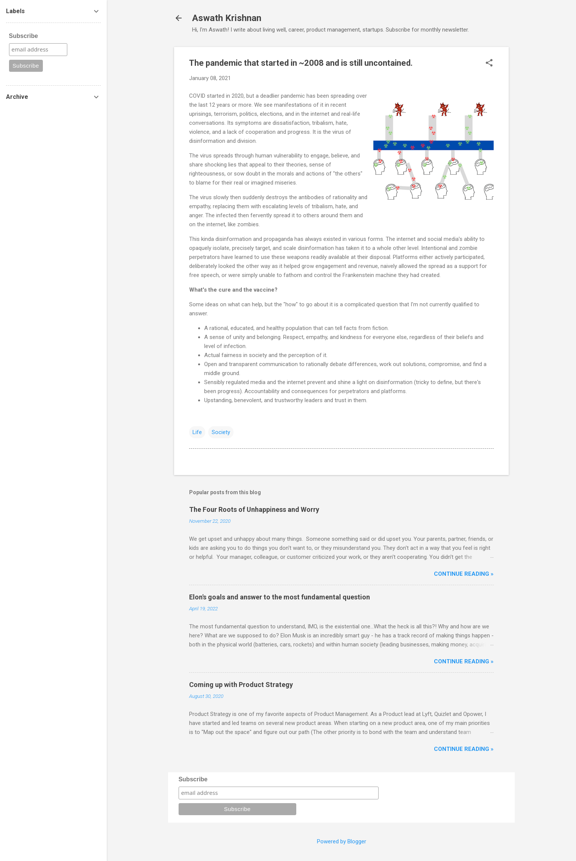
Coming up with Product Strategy (241, 684)
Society (221, 432)
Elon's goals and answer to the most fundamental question (279, 597)
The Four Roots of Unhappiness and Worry (254, 509)
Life (197, 432)
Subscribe (193, 779)
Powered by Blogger (341, 841)
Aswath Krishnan (226, 18)
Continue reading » (464, 573)
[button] (489, 63)
